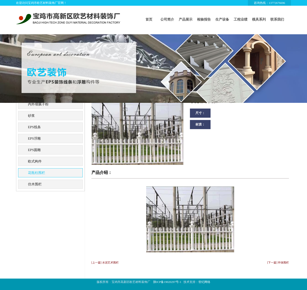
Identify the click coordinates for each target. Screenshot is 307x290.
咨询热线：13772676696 (269, 3)
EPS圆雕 (34, 150)
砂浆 (31, 115)
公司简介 (167, 19)
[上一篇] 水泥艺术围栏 (105, 262)
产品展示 (185, 19)
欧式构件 (35, 161)
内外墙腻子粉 (38, 104)
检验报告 (204, 19)
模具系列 (259, 19)
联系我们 (277, 19)
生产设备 (222, 19)
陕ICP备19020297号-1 (167, 282)
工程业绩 (240, 19)
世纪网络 (204, 282)
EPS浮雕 (34, 138)
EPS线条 (34, 127)
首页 (148, 19)
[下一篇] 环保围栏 (278, 262)
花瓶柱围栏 (36, 173)
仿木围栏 (35, 184)
